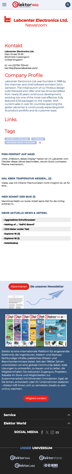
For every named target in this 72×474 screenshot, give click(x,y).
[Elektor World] (37, 423)
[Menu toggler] (4, 4)
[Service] (37, 415)
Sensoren (38, 139)
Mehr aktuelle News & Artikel (24, 213)
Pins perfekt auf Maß (18, 154)
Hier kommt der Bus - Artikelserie (20, 143)
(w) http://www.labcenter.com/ (21, 68)
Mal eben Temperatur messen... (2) (26, 178)
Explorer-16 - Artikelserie (17, 139)
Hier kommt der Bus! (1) (18, 196)
